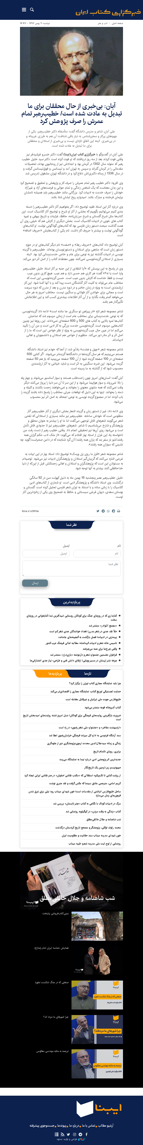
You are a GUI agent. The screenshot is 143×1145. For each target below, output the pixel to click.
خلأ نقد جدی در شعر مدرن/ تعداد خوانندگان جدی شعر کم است (83, 631)
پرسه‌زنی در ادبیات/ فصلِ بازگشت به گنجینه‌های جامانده (87, 637)
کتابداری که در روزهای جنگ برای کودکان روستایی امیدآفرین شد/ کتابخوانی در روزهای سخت (72, 618)
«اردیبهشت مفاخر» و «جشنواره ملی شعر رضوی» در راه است (90, 727)
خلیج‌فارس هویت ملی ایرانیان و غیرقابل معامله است (93, 699)
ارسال (35, 583)
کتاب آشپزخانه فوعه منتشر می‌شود (103, 707)
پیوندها (61, 1125)
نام (119, 545)
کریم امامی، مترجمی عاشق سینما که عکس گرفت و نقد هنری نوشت (85, 783)
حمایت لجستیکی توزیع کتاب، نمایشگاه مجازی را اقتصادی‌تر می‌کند (85, 691)
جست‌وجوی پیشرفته (42, 1125)
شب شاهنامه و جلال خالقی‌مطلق (103, 819)
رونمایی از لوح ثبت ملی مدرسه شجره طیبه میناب (95, 843)
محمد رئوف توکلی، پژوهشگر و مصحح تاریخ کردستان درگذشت (88, 827)
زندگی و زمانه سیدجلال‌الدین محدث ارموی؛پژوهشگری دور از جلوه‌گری (84, 743)
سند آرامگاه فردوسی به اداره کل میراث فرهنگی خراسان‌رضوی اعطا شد (85, 735)
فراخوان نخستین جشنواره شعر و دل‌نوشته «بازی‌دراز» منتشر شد (83, 655)
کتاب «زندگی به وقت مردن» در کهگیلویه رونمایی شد (93, 811)
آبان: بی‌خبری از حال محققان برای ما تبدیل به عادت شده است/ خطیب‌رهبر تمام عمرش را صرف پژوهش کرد (71, 114)
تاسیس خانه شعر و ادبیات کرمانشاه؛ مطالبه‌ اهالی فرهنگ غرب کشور (81, 643)
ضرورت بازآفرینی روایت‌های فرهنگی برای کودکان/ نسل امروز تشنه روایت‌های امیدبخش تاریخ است (72, 717)
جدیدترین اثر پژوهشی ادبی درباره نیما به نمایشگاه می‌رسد (90, 759)
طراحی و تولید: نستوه (71, 1139)
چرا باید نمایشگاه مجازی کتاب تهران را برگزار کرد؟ (94, 683)
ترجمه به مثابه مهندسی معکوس (52, 1051)
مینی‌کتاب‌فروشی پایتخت (55, 913)
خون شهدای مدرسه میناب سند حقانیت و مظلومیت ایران (91, 835)
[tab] (88, 674)
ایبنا (108, 13)
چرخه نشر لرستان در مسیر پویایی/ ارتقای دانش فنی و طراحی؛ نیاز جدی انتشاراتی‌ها (73, 660)
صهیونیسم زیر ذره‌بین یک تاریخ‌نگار (102, 767)
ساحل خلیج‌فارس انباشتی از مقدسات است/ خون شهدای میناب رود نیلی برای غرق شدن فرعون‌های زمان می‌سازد (75, 793)
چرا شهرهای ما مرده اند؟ (56, 1017)
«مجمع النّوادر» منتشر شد (103, 626)
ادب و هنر (103, 23)
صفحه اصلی (117, 23)
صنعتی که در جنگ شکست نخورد (52, 982)
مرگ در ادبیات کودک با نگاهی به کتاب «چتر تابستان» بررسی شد (87, 803)
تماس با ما (88, 1125)
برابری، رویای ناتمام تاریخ (107, 751)
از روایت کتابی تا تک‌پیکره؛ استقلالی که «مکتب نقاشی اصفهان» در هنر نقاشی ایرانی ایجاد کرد (72, 775)
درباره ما (74, 1125)
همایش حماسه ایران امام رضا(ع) (51, 948)
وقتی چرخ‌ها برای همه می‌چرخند (100, 649)
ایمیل (66, 545)
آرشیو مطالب (105, 1125)
